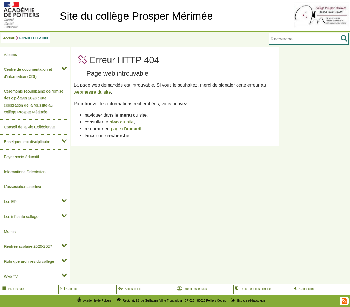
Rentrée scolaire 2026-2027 (28, 246)
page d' (126, 128)
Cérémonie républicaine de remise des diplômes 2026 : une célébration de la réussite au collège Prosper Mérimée (33, 101)
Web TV (11, 276)
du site (121, 122)
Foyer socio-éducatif (21, 157)
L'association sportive (22, 186)
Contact (68, 288)
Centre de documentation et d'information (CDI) (28, 72)
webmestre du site (92, 92)
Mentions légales (191, 288)
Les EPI (11, 201)
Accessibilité (129, 288)
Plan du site (12, 288)
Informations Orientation (24, 172)
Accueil (9, 38)
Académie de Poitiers (97, 300)
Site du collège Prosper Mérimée (136, 16)
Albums (10, 54)
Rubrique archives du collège (29, 261)
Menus (10, 231)
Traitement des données (253, 288)
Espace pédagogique (251, 300)
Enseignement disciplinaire (27, 142)
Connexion (303, 288)
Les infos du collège (21, 216)
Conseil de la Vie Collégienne (29, 127)
